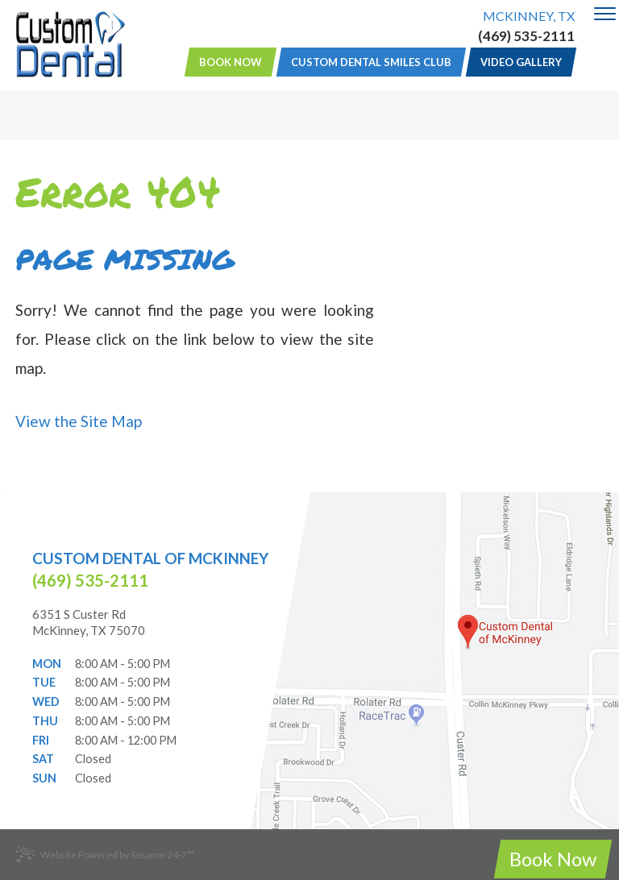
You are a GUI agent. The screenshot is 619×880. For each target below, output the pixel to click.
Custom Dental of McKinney (150, 558)
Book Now (230, 62)
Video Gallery (521, 62)
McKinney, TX (529, 16)
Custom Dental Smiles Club (371, 62)
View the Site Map (78, 421)
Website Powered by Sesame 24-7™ (104, 854)
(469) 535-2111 (526, 36)
